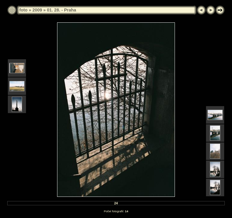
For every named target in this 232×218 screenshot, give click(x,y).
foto (23, 10)
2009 (37, 10)
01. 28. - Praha (61, 10)
